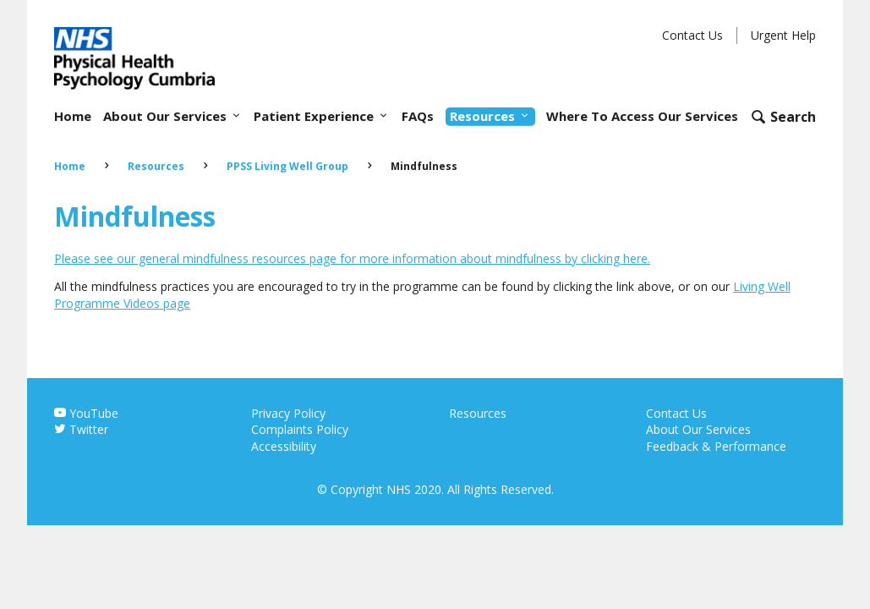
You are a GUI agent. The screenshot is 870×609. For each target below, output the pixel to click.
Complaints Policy (299, 429)
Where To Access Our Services (642, 115)
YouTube (86, 413)
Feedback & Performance (716, 446)
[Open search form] (783, 116)
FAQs (418, 115)
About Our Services (173, 115)
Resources (490, 115)
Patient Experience (322, 115)
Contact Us (692, 35)
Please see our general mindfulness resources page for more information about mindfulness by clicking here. (352, 258)
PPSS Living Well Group (287, 166)
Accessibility (283, 446)
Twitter (81, 429)
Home (72, 115)
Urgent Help (783, 35)
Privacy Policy (288, 413)
